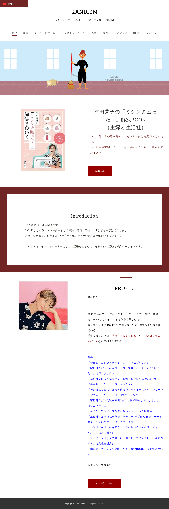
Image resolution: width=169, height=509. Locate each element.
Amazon (100, 170)
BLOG (137, 33)
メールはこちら (104, 483)
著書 (25, 33)
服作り (107, 33)
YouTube (152, 33)
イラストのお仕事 (45, 33)
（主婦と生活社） (125, 127)
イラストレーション (73, 33)
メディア (122, 33)
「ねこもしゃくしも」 (125, 335)
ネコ (94, 33)
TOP (14, 33)
